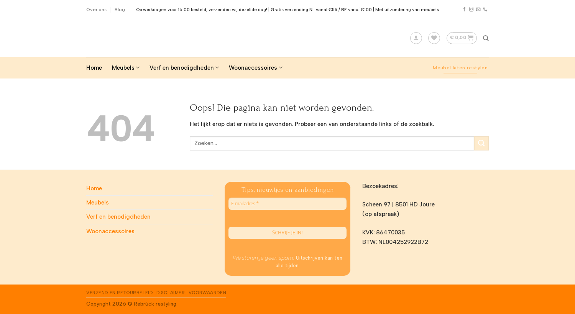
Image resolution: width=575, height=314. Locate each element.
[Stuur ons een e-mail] (478, 9)
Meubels (126, 67)
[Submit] (481, 143)
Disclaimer (170, 292)
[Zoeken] (486, 38)
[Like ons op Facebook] (464, 9)
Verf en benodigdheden (184, 67)
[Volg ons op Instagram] (471, 9)
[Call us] (485, 9)
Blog (120, 9)
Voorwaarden (207, 292)
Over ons (96, 9)
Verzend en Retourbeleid (119, 292)
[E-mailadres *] (287, 204)
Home (94, 67)
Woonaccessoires (255, 67)
